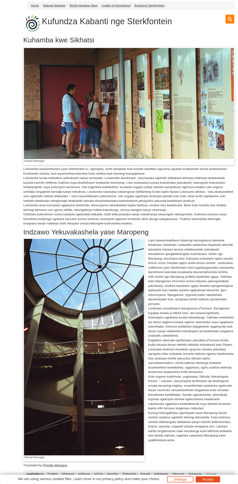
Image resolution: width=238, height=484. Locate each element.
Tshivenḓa (129, 474)
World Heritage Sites (83, 5)
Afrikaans (68, 474)
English (52, 474)
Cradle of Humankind (116, 5)
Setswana (195, 474)
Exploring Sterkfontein (149, 5)
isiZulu (98, 474)
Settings (180, 479)
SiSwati (211, 474)
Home (35, 5)
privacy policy (112, 479)
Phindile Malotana (55, 465)
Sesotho (112, 474)
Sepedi (145, 474)
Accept (207, 479)
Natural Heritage (54, 5)
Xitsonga (178, 474)
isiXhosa (84, 474)
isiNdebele (161, 474)
